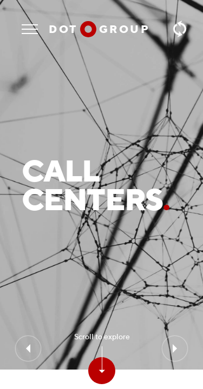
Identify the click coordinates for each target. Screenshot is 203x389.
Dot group (99, 29)
